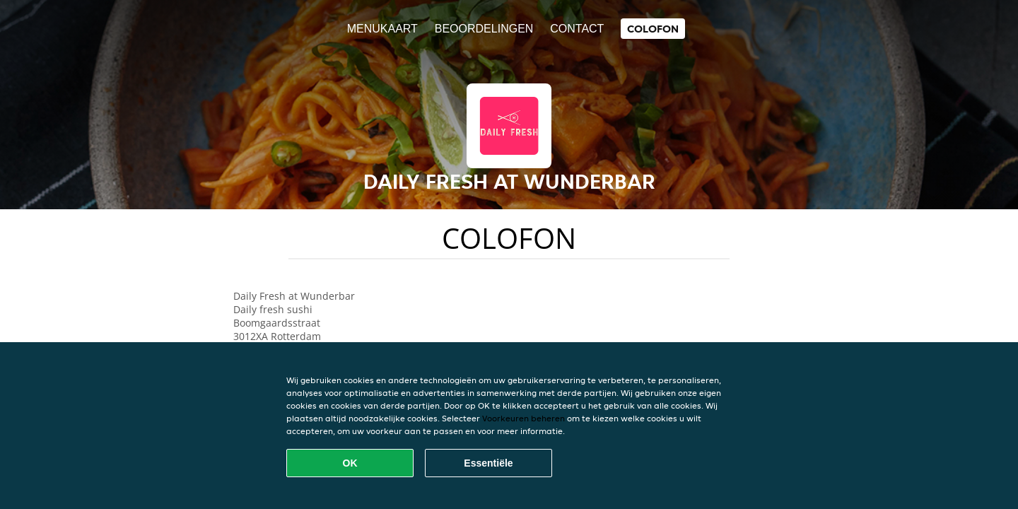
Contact (577, 29)
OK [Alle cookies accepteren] (350, 463)
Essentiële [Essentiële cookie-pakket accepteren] (488, 463)
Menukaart (382, 29)
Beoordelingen (484, 29)
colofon (653, 28)
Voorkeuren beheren (523, 418)
